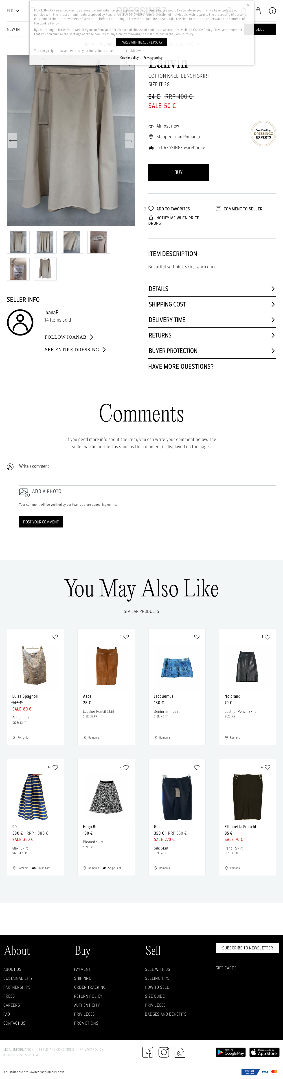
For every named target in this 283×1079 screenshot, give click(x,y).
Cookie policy (129, 58)
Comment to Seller (239, 209)
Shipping (82, 978)
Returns (212, 335)
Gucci (159, 826)
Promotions (86, 1023)
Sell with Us (157, 969)
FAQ (6, 1014)
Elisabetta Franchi (240, 826)
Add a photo (46, 491)
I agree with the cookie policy (141, 42)
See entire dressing (76, 349)
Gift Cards (226, 968)
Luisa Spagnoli (25, 696)
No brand (233, 696)
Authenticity (87, 1005)
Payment (82, 969)
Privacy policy (153, 58)
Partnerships (17, 987)
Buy (178, 172)
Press (9, 996)
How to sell (157, 987)
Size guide (155, 996)
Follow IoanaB (69, 337)
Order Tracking (90, 987)
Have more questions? (181, 366)
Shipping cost (212, 304)
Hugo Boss (92, 826)
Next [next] (129, 140)
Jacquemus (164, 696)
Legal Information (18, 1049)
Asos (87, 696)
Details (212, 289)
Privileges (84, 1014)
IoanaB (51, 312)
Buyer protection (212, 351)
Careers (11, 1005)
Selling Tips (157, 978)
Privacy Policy (91, 1049)
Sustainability (18, 978)
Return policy (88, 996)
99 (14, 826)
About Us (12, 969)
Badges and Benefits (166, 1014)
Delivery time (212, 320)
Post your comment (41, 522)
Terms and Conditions (56, 1049)
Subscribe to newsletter (247, 948)
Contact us (14, 1023)
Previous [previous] (12, 140)
